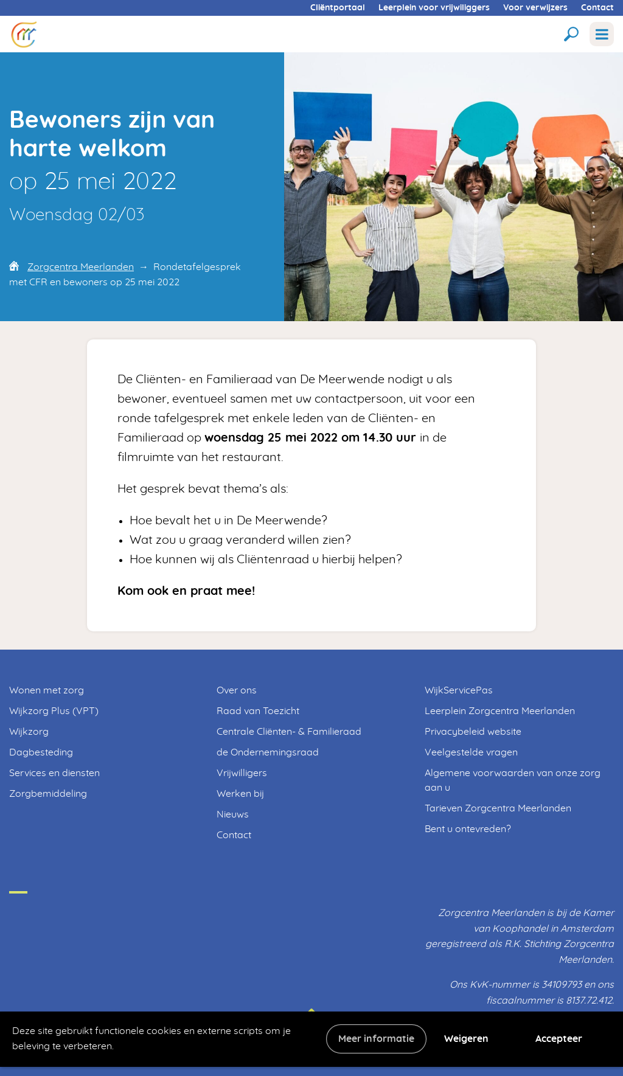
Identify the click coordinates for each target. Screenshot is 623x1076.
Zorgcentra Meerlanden (80, 267)
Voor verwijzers (535, 8)
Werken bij (240, 794)
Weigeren (466, 1039)
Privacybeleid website (473, 732)
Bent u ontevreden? (468, 829)
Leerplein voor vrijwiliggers (434, 8)
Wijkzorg (29, 732)
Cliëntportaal (337, 8)
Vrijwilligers (242, 773)
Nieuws (233, 814)
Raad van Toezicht (258, 711)
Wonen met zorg (46, 690)
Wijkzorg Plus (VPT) (54, 711)
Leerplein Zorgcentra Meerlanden (500, 711)
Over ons (237, 690)
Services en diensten (54, 773)
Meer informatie (376, 1039)
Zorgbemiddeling (48, 794)
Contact (597, 8)
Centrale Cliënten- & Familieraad (289, 732)
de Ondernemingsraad (268, 752)
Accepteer (558, 1039)
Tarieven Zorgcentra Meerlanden (498, 808)
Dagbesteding (41, 752)
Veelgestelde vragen (471, 752)
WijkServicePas (459, 690)
